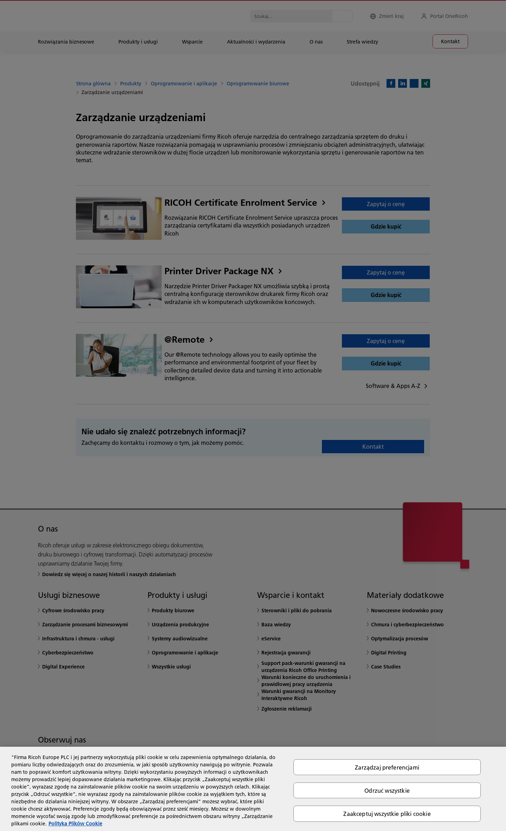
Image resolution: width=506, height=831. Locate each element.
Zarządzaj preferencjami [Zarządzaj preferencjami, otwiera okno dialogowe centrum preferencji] (387, 767)
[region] (253, 789)
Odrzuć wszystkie (387, 790)
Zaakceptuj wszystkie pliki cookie (386, 813)
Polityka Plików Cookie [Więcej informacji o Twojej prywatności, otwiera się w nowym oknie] (75, 823)
